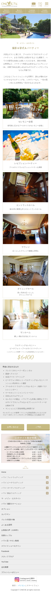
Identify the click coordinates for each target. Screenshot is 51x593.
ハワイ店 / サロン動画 (10, 541)
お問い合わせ (12, 427)
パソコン (21, 585)
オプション (5, 509)
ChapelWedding (44, 11)
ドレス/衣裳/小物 (8, 520)
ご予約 (38, 427)
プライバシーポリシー (10, 572)
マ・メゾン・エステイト (11, 498)
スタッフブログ (7, 557)
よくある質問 (6, 525)
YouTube (4, 562)
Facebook (5, 551)
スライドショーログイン (11, 546)
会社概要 (4, 567)
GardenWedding (31, 11)
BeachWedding (19, 11)
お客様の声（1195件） (10, 530)
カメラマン (5, 514)
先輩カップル (6, 535)
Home (3, 472)
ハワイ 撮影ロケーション (11, 504)
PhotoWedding (6, 11)
